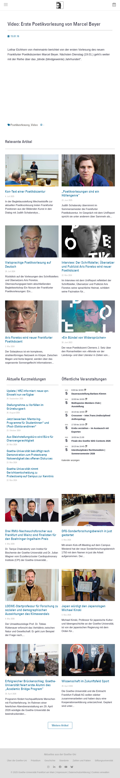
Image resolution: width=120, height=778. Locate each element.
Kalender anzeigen (71, 460)
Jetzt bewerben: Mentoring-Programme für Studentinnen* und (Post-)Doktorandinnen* (28, 422)
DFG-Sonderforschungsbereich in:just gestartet (87, 533)
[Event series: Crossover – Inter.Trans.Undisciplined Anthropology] (86, 412)
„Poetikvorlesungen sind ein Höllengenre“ (80, 193)
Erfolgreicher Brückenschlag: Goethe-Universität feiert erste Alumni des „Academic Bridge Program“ (30, 685)
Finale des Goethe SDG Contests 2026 (91, 441)
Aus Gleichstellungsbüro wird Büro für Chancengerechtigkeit (30, 438)
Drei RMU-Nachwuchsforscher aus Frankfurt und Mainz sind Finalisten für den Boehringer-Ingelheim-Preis (30, 535)
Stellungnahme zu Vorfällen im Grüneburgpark (25, 407)
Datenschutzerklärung (79, 772)
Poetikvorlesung (20, 125)
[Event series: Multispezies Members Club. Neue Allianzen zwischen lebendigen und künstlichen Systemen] (86, 399)
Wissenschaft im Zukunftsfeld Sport (85, 681)
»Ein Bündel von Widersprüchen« (84, 337)
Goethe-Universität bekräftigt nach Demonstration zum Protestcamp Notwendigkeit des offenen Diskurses (30, 454)
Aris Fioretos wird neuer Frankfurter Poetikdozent (29, 339)
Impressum (61, 772)
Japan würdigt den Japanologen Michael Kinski (83, 608)
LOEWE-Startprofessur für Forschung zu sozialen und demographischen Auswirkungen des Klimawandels (31, 610)
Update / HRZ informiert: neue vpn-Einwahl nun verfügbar (28, 393)
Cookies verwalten (100, 772)
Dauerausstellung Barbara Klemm (89, 393)
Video (34, 125)
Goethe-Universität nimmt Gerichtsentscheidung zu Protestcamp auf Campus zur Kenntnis (30, 472)
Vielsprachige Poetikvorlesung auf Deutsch (28, 264)
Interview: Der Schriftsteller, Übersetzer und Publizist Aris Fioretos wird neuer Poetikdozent (88, 266)
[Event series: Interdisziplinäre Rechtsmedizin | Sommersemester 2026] (86, 446)
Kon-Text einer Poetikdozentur (25, 191)
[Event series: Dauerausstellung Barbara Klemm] (85, 390)
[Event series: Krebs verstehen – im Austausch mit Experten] (86, 425)
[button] (60, 725)
